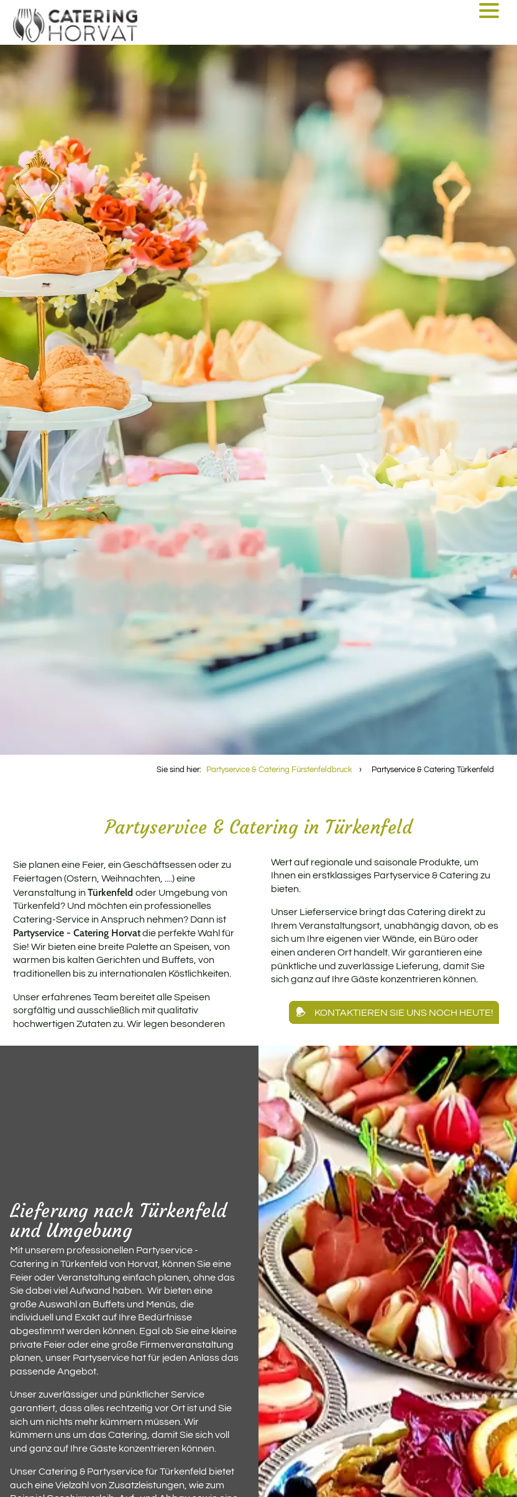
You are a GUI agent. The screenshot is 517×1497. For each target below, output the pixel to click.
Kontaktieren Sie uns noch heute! (403, 1013)
